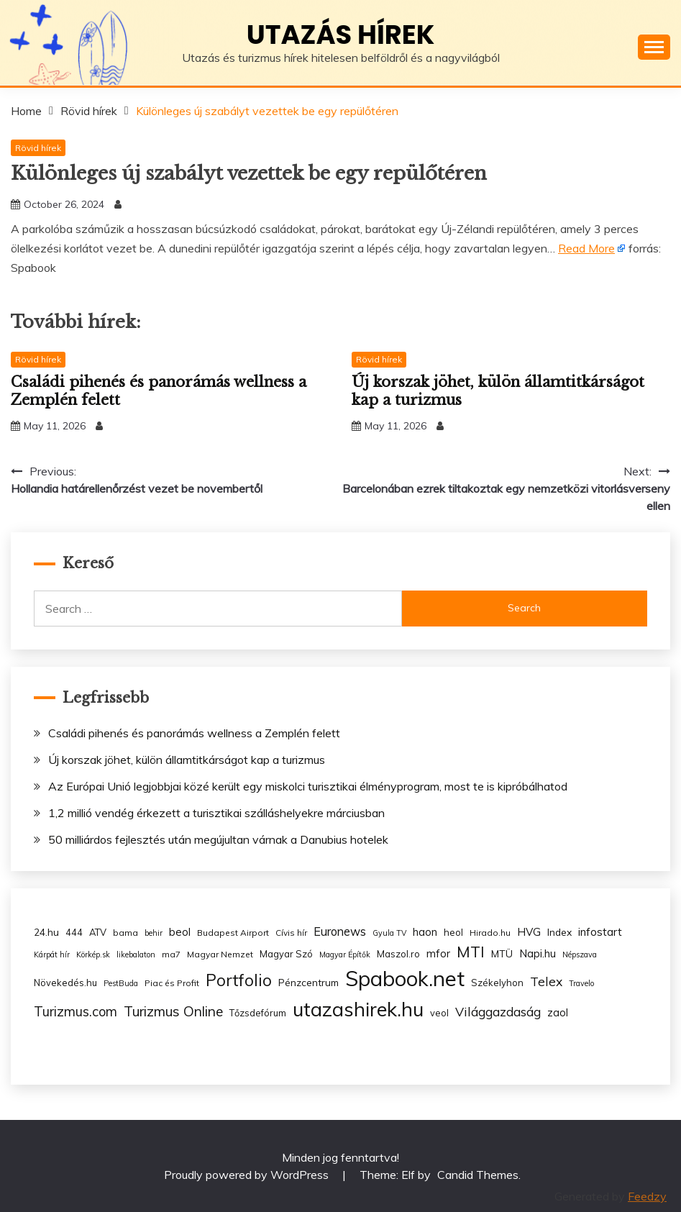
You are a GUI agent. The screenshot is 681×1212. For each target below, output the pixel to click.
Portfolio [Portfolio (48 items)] (239, 980)
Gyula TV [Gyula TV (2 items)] (389, 933)
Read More (586, 248)
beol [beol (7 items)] (180, 932)
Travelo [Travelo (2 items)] (581, 983)
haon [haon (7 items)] (425, 932)
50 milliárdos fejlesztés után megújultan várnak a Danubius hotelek (218, 839)
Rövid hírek (38, 147)
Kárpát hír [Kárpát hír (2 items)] (52, 954)
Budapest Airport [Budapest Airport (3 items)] (233, 932)
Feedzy (647, 1196)
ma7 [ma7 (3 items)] (171, 954)
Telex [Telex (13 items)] (546, 981)
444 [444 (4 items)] (74, 932)
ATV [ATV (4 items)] (97, 932)
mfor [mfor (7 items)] (438, 953)
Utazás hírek (341, 34)
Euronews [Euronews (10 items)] (340, 931)
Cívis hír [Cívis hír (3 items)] (291, 932)
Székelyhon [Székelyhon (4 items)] (497, 982)
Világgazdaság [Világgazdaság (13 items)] (498, 1011)
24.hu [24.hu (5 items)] (46, 932)
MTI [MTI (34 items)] (471, 951)
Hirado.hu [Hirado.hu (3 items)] (490, 932)
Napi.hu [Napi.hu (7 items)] (537, 953)
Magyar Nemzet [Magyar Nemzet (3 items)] (220, 954)
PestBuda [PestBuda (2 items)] (121, 983)
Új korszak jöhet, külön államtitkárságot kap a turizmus (186, 759)
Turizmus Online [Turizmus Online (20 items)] (173, 1011)
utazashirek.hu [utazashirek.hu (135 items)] (358, 1009)
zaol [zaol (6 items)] (557, 1012)
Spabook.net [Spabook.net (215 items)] (405, 978)
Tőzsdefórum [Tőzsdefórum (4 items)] (257, 1013)
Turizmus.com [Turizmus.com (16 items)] (75, 1011)
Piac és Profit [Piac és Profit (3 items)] (172, 983)
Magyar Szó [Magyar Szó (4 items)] (286, 954)
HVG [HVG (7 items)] (529, 932)
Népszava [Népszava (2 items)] (579, 954)
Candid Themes (477, 1174)
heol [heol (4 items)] (453, 932)
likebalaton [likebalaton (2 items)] (135, 954)
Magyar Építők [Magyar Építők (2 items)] (344, 954)
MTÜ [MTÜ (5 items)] (502, 953)
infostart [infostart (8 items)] (600, 932)
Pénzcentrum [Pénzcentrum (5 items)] (308, 982)
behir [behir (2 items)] (154, 933)
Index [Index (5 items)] (559, 932)
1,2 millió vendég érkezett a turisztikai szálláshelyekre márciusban (216, 813)
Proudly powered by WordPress (248, 1174)
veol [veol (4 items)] (439, 1013)
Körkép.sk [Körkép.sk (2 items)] (93, 954)
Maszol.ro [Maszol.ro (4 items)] (398, 954)
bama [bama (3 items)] (125, 932)
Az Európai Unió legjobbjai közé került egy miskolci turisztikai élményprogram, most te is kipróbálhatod (307, 786)
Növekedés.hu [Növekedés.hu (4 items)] (65, 982)
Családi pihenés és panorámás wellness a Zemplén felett (194, 733)
